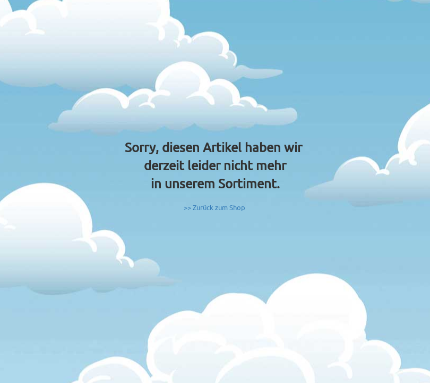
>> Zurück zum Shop (214, 207)
